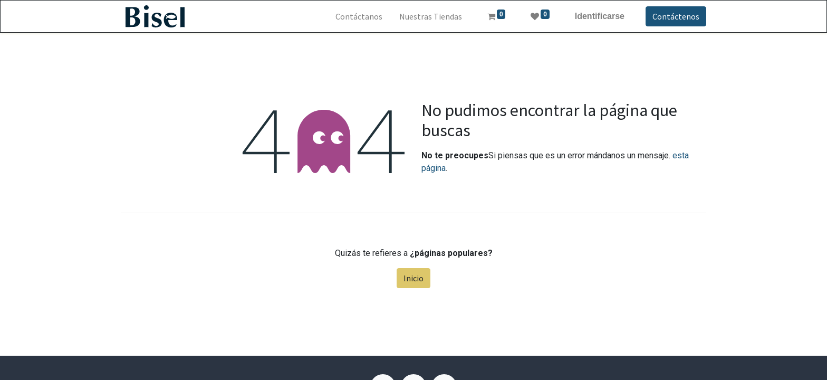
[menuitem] (359, 16)
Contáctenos (675, 16)
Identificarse (599, 16)
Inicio (413, 278)
